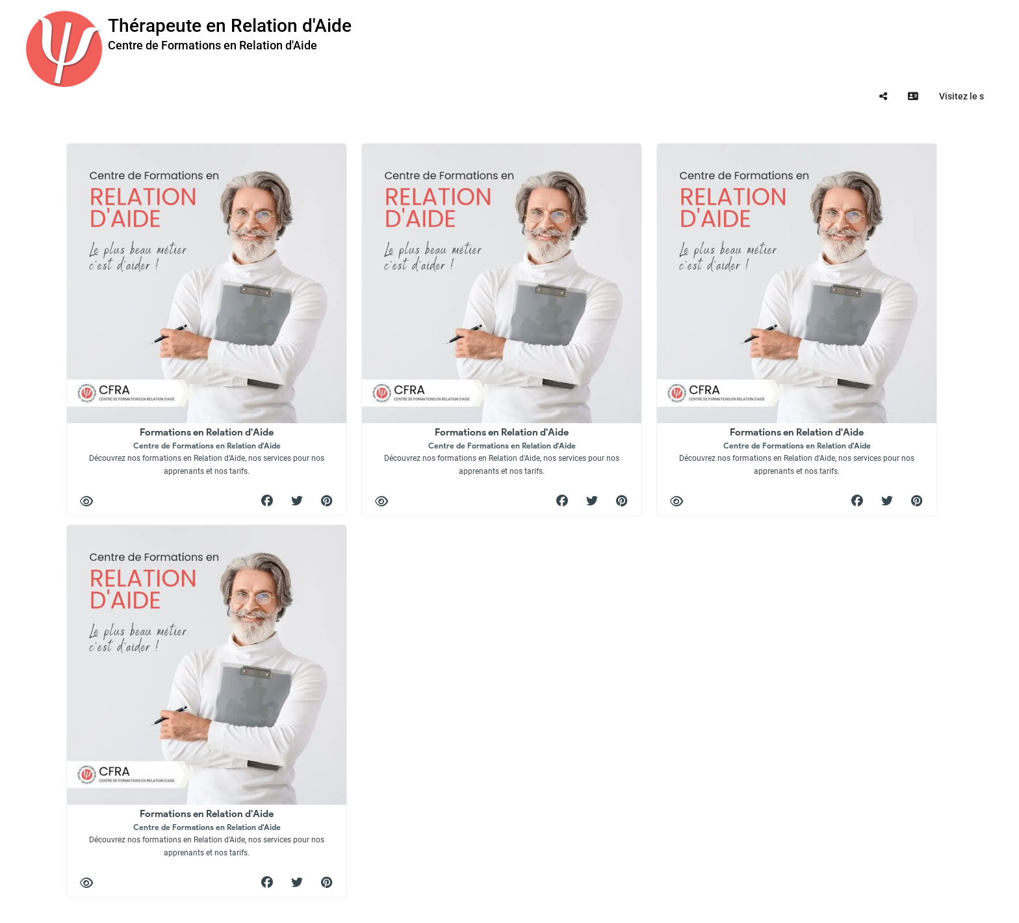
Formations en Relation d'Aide (206, 451)
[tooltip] (883, 96)
